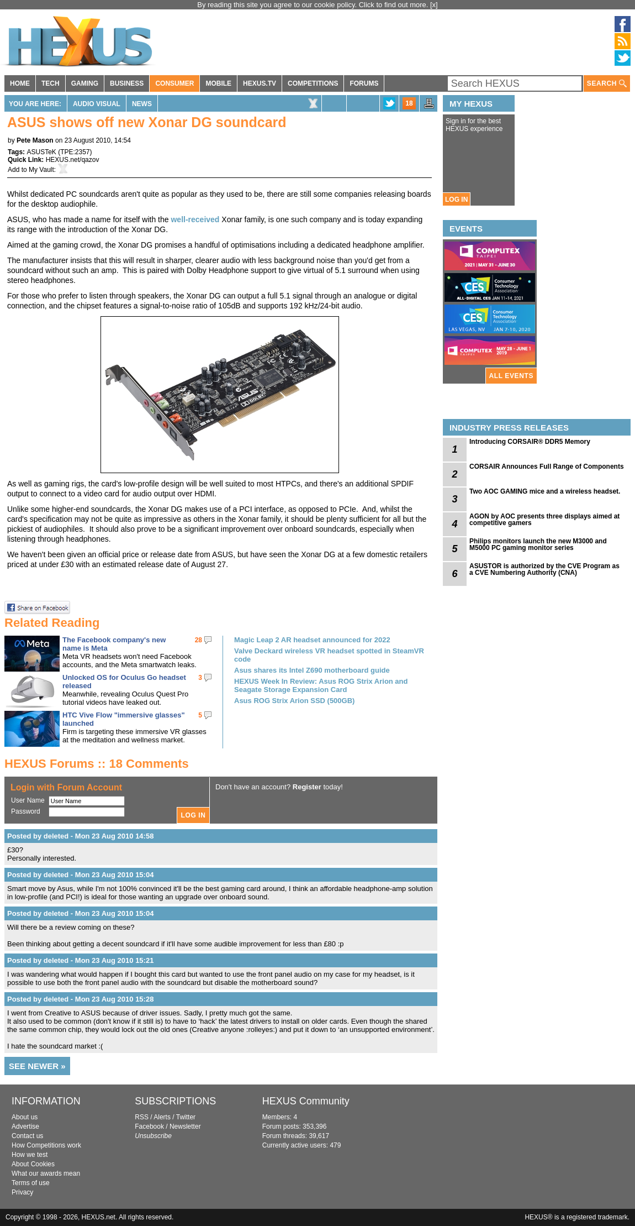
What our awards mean (46, 1173)
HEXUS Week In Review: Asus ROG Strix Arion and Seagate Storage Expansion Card (321, 685)
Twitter (185, 1117)
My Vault (41, 170)
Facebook (149, 1126)
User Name (28, 800)
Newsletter (185, 1126)
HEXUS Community (306, 1101)
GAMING (84, 83)
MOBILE (218, 83)
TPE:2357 (74, 152)
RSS (142, 1117)
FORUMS (364, 83)
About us (25, 1117)
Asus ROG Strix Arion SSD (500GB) (294, 700)
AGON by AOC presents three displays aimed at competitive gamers (544, 519)
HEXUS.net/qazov (72, 160)
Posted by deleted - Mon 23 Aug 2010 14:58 (80, 836)
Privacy (22, 1192)
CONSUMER (174, 83)
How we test (29, 1155)
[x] (434, 5)
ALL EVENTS (511, 376)
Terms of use (31, 1183)
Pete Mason (35, 140)
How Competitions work (46, 1145)
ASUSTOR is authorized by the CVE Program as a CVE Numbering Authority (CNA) (544, 569)
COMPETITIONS (313, 83)
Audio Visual (96, 104)
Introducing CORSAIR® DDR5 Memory (529, 441)
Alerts (162, 1117)
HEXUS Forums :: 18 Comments (96, 764)
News (142, 104)
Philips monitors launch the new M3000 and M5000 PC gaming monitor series (538, 544)
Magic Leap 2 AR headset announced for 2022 (312, 640)
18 (408, 103)
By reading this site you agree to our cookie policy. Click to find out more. (313, 5)
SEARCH (607, 84)
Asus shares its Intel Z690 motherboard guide (312, 670)
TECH (50, 83)
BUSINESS (127, 83)
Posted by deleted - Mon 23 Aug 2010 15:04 (80, 875)
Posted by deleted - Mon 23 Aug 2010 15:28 (80, 999)
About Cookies (33, 1164)
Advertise (25, 1126)
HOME (20, 83)
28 (198, 640)
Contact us (27, 1136)
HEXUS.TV (259, 83)
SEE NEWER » (37, 1066)
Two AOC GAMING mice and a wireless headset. (544, 491)
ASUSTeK (41, 152)
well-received (195, 219)
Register (307, 787)
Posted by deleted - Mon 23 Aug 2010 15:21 (80, 960)
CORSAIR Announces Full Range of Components (546, 466)
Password (25, 811)
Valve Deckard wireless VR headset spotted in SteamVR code (329, 655)
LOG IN (456, 199)
